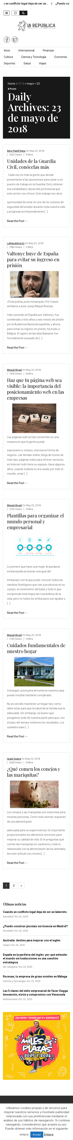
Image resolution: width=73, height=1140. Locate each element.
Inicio (7, 50)
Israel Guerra (14, 758)
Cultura (8, 56)
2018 (21, 83)
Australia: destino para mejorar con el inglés (31, 940)
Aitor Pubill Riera (16, 150)
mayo (30, 83)
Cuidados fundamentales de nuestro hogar (36, 648)
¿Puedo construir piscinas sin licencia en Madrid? (35, 926)
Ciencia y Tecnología (33, 56)
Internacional (26, 50)
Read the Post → (17, 221)
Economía (61, 56)
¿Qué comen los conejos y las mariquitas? (33, 772)
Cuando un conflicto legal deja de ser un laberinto (35, 911)
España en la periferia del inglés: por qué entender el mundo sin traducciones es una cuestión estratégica (35, 958)
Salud (27, 63)
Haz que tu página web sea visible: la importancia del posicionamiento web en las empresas (35, 389)
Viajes (42, 63)
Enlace (49, 1134)
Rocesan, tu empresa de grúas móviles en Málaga (35, 976)
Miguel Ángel (14, 369)
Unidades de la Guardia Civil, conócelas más (31, 164)
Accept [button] (37, 1134)
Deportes (9, 63)
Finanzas (48, 50)
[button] (7, 13)
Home (11, 83)
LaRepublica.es (15, 243)
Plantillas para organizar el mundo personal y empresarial (35, 521)
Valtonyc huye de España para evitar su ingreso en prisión (33, 259)
